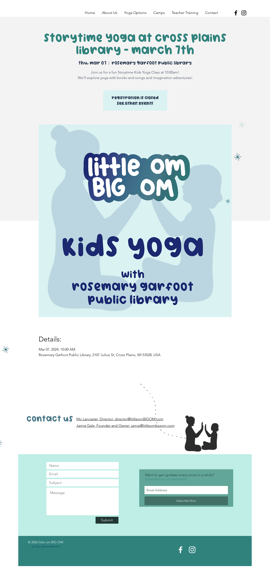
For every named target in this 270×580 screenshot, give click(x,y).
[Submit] (107, 520)
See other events (135, 103)
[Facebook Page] (180, 549)
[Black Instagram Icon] (244, 13)
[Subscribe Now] (186, 500)
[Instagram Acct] (192, 549)
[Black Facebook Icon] (236, 13)
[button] (110, 12)
